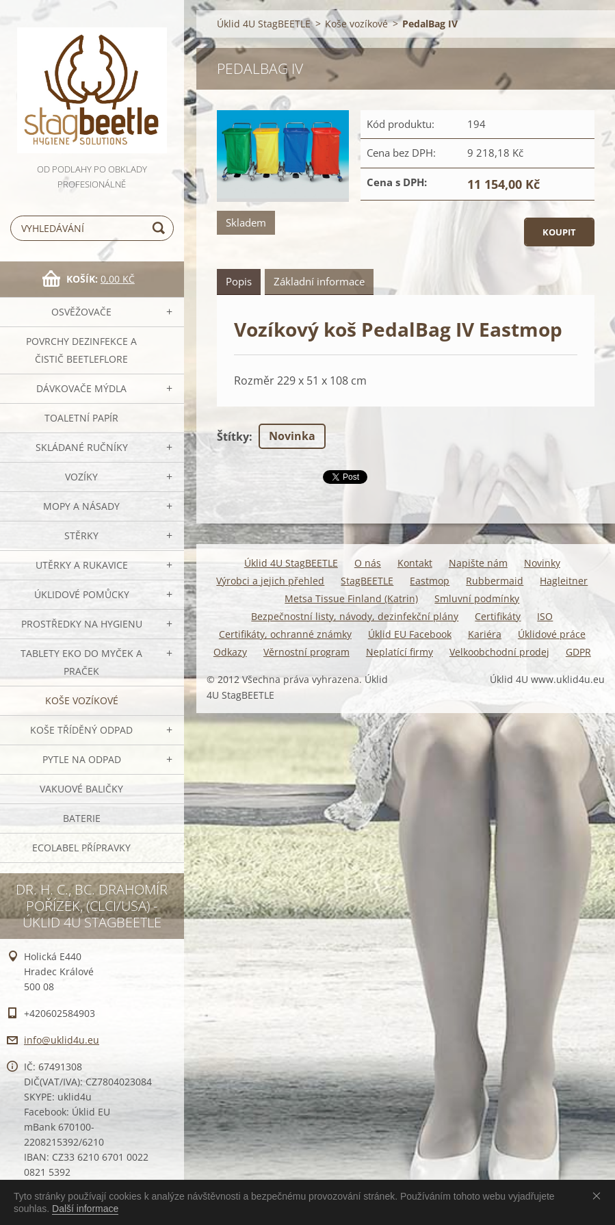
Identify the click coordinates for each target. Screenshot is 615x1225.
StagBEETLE (367, 580)
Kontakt (414, 562)
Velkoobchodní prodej (499, 651)
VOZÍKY (81, 476)
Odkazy (230, 651)
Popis (239, 281)
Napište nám (478, 562)
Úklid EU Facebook (410, 634)
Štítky (233, 436)
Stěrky (81, 535)
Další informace (85, 1208)
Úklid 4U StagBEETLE (264, 23)
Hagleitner (564, 580)
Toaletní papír (81, 417)
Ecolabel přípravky (81, 847)
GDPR (578, 651)
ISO (545, 616)
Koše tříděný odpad (81, 729)
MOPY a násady (81, 506)
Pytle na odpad (81, 759)
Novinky (542, 562)
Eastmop (429, 580)
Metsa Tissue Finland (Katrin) (351, 598)
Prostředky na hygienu (81, 623)
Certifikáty (498, 616)
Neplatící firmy (399, 651)
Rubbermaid (494, 580)
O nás (367, 562)
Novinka (292, 435)
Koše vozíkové (81, 700)
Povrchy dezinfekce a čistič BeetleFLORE (81, 350)
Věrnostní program (306, 651)
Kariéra (484, 634)
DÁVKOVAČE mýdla (81, 388)
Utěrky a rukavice (82, 564)
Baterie (82, 818)
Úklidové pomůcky (81, 594)
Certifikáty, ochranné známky (285, 634)
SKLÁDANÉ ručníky (82, 447)
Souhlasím (599, 1195)
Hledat (161, 228)
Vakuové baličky (81, 788)
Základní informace (319, 281)
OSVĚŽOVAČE (81, 311)
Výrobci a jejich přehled (270, 580)
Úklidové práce (552, 634)
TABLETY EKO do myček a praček (81, 662)
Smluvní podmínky (476, 598)
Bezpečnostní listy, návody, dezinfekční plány (354, 616)
